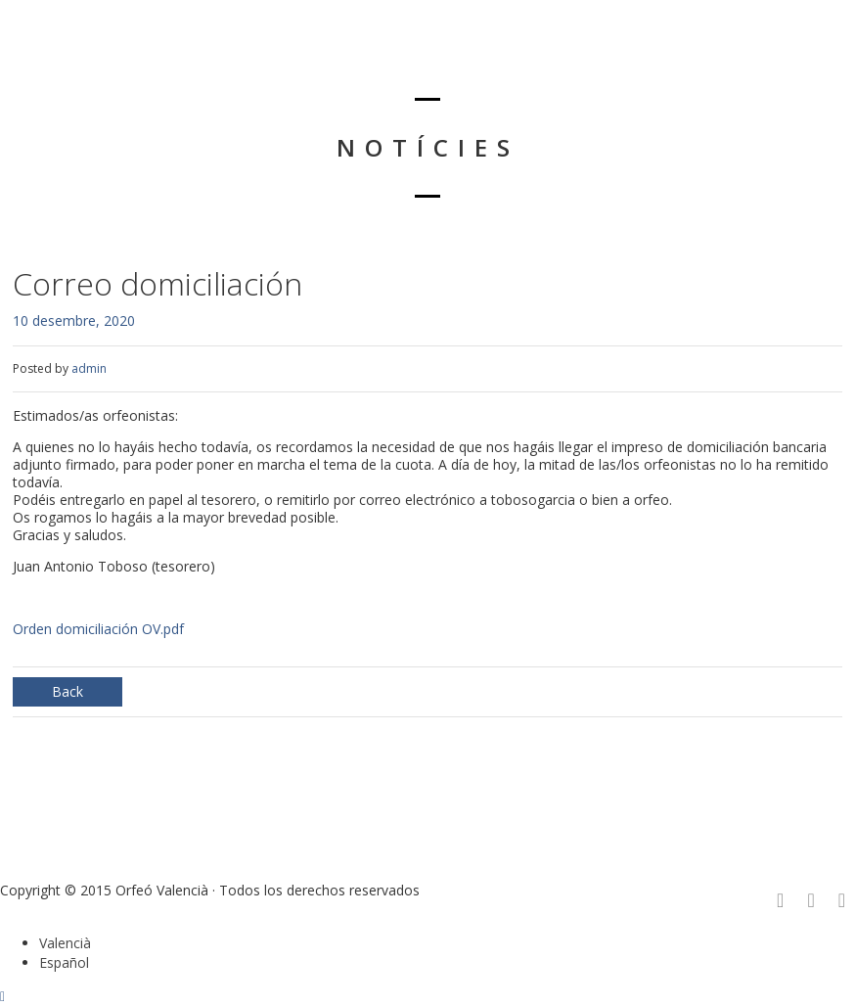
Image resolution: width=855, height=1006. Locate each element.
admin (89, 368)
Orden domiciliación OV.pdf (98, 628)
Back (67, 691)
